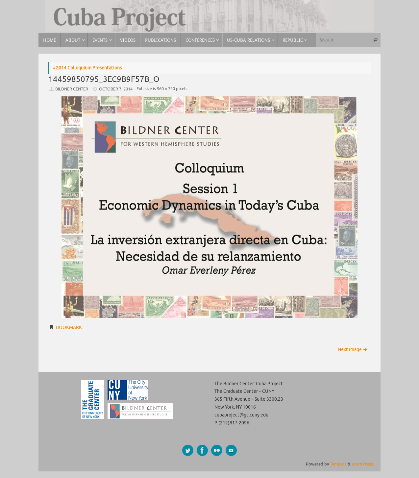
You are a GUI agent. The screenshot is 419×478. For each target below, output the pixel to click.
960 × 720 (166, 88)
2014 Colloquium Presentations (87, 68)
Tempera (338, 464)
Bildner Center (71, 89)
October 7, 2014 (116, 89)
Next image (352, 349)
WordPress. (363, 464)
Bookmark (69, 327)
